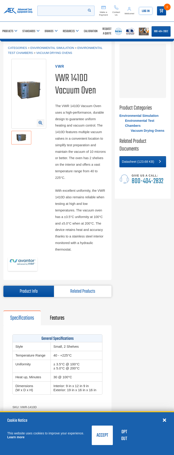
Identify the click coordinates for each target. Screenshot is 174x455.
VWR (59, 66)
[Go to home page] (18, 11)
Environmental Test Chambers (139, 123)
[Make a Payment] (103, 11)
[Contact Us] (116, 11)
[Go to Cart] (161, 10)
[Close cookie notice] (164, 420)
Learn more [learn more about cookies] (15, 437)
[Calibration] (91, 31)
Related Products (82, 291)
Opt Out (124, 435)
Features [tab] (57, 318)
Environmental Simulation (52, 48)
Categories (17, 48)
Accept (102, 435)
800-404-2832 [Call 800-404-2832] (161, 31)
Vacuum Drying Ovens (54, 53)
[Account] (129, 11)
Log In (146, 11)
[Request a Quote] (107, 31)
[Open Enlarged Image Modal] (40, 123)
